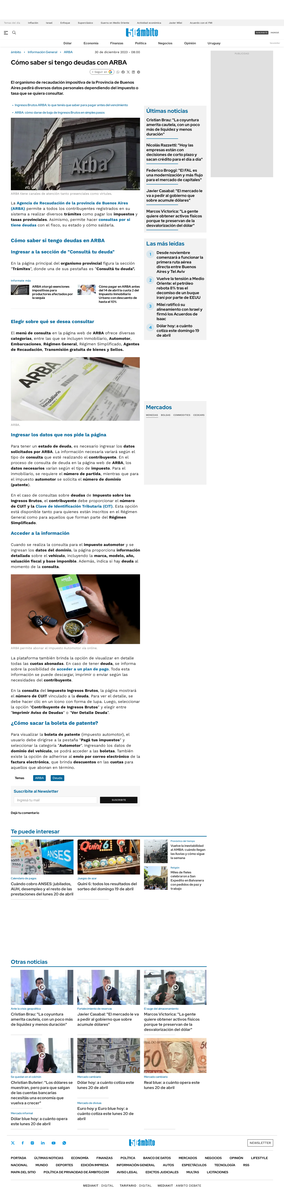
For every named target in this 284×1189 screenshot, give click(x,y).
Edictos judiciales (162, 1172)
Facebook (23, 1143)
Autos (168, 1165)
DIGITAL (98, 1185)
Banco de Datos (157, 1158)
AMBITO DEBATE (179, 1185)
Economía (91, 43)
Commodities (181, 415)
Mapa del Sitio (23, 1172)
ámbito (16, 52)
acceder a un (83, 669)
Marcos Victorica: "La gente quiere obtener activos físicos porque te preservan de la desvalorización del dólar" (174, 218)
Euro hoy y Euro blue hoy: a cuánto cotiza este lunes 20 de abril (105, 1113)
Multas (192, 1172)
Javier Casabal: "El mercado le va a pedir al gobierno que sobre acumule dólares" (174, 195)
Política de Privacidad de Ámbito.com (76, 1172)
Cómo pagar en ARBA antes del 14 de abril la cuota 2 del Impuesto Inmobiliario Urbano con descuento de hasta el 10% (119, 294)
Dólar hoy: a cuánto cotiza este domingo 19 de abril (178, 330)
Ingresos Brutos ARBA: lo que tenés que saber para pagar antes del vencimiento (71, 105)
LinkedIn (43, 1143)
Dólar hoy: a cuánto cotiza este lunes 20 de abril (105, 1085)
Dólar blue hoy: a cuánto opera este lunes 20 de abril (39, 1121)
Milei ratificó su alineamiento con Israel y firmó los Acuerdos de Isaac (180, 311)
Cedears (199, 415)
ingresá (275, 33)
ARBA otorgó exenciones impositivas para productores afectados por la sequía (52, 292)
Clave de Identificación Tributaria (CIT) (74, 506)
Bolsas (165, 415)
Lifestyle (259, 1158)
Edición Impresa (95, 1165)
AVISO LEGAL (127, 1172)
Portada (18, 1158)
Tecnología (224, 1165)
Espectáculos (194, 1165)
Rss (246, 1165)
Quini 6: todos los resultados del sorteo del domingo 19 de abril (107, 886)
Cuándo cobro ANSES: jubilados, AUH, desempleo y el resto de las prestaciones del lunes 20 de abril (42, 889)
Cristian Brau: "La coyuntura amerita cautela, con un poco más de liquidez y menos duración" (173, 127)
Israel (49, 22)
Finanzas (116, 43)
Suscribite (119, 800)
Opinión (190, 43)
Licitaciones (217, 1172)
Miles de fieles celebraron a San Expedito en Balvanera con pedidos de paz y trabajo (187, 880)
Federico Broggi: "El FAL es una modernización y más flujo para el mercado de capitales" (174, 175)
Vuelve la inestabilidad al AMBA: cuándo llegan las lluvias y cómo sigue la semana (188, 852)
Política (140, 43)
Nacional (19, 1165)
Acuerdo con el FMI (201, 22)
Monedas (152, 415)
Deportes (64, 1165)
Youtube (53, 1143)
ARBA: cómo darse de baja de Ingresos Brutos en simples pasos (60, 112)
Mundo (42, 1165)
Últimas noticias (48, 1158)
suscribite (261, 33)
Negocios (165, 43)
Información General (42, 52)
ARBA (68, 52)
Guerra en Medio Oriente (115, 22)
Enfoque (65, 22)
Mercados (188, 1158)
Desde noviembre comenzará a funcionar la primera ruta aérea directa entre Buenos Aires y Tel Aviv (180, 262)
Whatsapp (64, 1143)
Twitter (13, 1143)
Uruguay (214, 43)
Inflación (33, 22)
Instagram (32, 1143)
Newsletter (275, 43)
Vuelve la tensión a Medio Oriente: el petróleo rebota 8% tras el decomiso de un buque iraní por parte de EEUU (180, 288)
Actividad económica (149, 22)
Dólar (68, 43)
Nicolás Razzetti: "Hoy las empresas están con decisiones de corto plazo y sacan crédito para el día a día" (174, 152)
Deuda (57, 778)
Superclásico (85, 22)
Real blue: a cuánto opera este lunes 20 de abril (172, 1085)
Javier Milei (175, 22)
